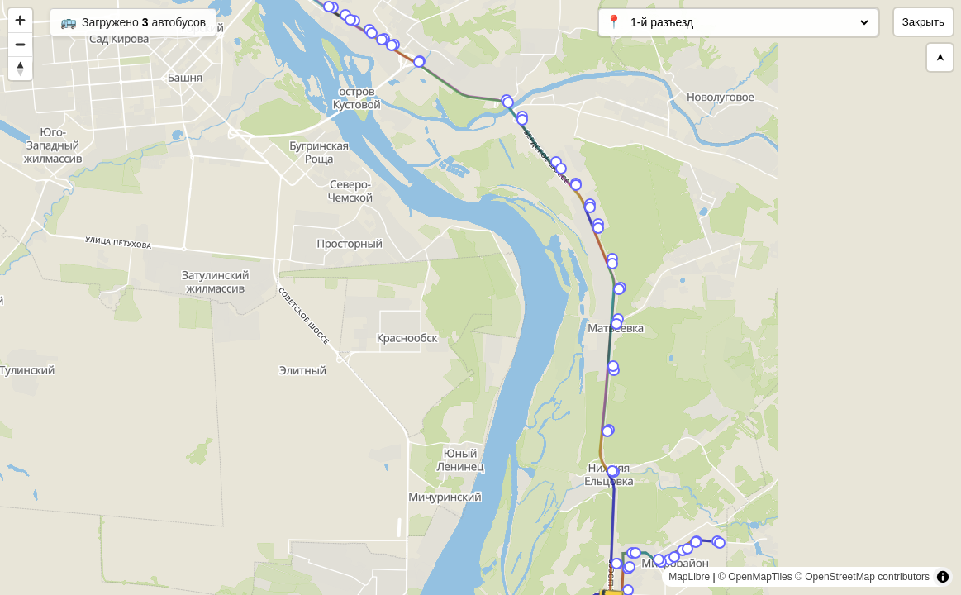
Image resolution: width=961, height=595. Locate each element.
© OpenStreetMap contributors (862, 577)
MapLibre (689, 577)
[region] (480, 297)
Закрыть (923, 22)
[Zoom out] (20, 44)
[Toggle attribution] (943, 577)
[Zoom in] (20, 20)
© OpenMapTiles (755, 577)
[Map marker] (556, 162)
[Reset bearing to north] (20, 68)
